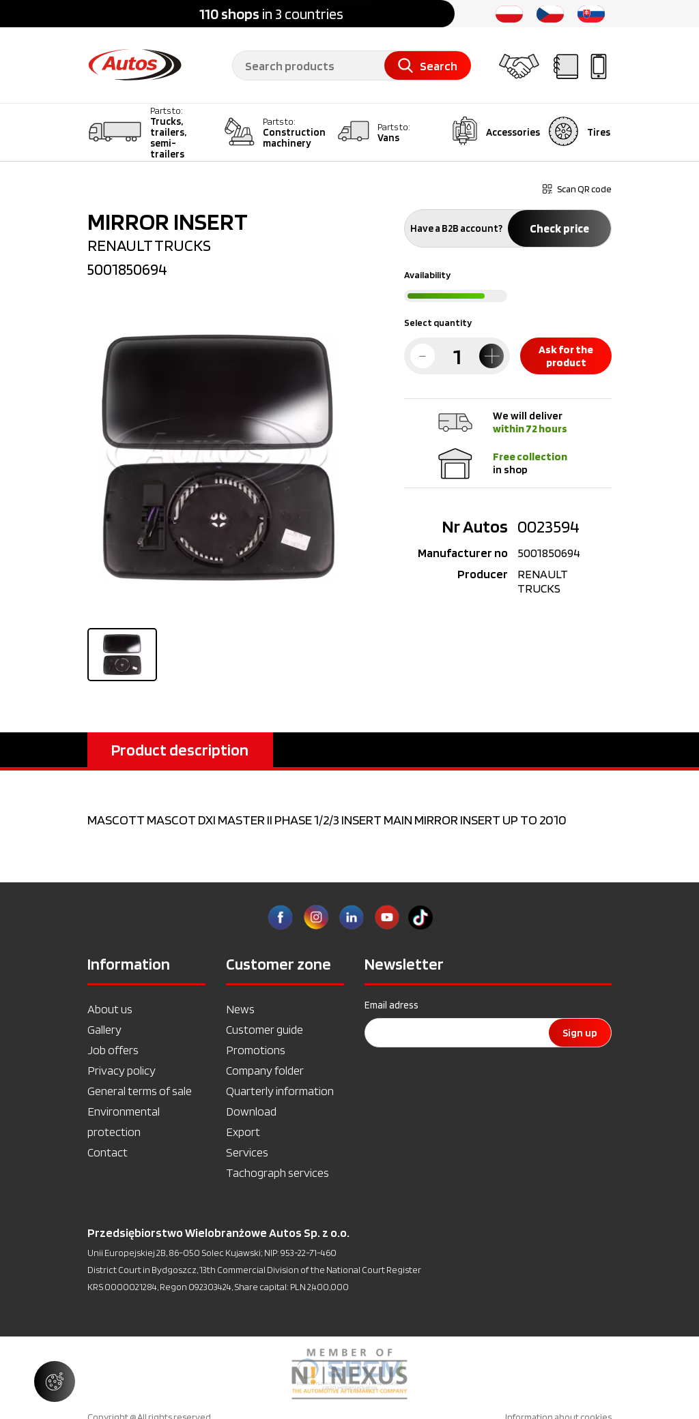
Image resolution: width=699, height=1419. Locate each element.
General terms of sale (139, 1091)
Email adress (391, 1005)
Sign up (579, 1032)
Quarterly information (280, 1091)
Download (251, 1111)
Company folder (265, 1070)
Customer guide (264, 1029)
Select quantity (438, 322)
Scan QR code (577, 188)
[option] (349, 1374)
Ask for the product (566, 356)
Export (243, 1131)
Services (247, 1152)
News (240, 1009)
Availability (427, 274)
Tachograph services (277, 1172)
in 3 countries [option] (271, 14)
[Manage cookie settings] (54, 1381)
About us (109, 1009)
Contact (107, 1152)
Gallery (104, 1029)
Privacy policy (121, 1070)
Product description (179, 750)
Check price (559, 228)
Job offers (113, 1050)
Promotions (255, 1050)
